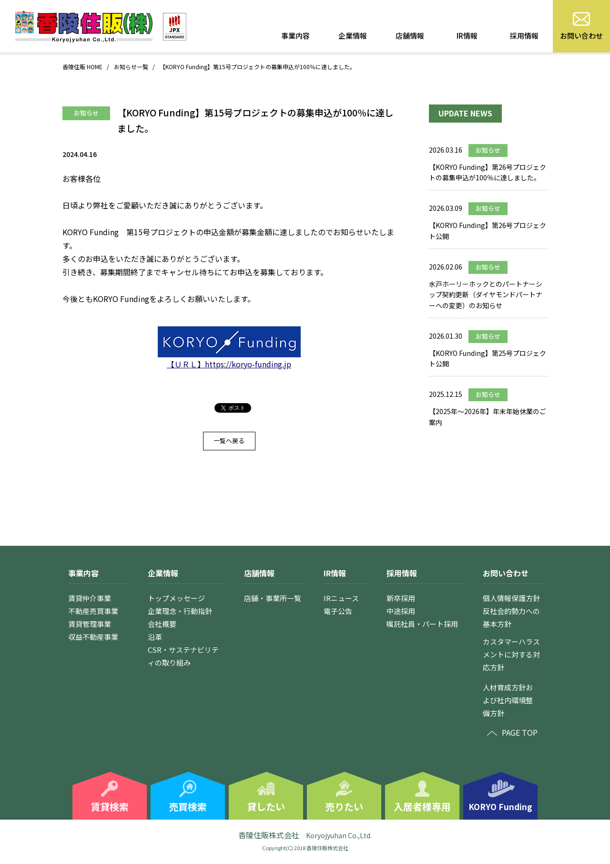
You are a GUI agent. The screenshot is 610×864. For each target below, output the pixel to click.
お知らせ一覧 (131, 66)
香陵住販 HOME (82, 66)
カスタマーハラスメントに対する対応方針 (511, 654)
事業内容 (295, 36)
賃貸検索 (110, 806)
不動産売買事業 (93, 611)
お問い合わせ (581, 36)
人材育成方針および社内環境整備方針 (508, 700)
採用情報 (524, 36)
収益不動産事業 (93, 637)
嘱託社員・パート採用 (422, 624)
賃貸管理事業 (89, 624)
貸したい (266, 806)
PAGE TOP (520, 732)
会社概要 (162, 624)
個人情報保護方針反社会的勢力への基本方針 (511, 611)
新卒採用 (400, 598)
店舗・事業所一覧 (272, 598)
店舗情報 (410, 36)
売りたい (344, 806)
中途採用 (400, 611)
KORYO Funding (500, 806)
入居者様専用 (422, 806)
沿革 (155, 637)
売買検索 (188, 806)
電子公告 (338, 611)
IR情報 (467, 36)
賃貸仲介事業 (89, 598)
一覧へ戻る (229, 440)
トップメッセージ (176, 598)
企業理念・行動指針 (180, 611)
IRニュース (341, 598)
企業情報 (352, 36)
